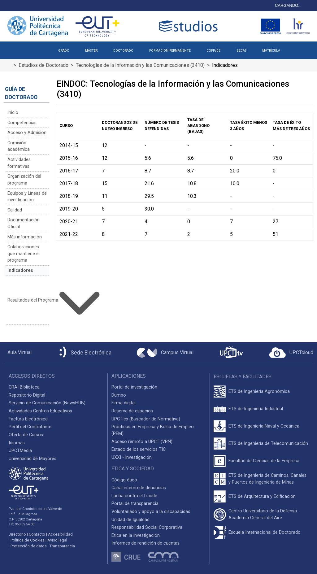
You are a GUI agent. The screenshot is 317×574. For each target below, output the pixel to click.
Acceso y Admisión (26, 132)
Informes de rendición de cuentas (145, 543)
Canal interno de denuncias (138, 487)
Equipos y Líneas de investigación (27, 197)
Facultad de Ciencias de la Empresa (263, 460)
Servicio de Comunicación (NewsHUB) (47, 403)
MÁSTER (91, 51)
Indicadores (20, 270)
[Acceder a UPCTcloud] (291, 352)
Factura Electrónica (28, 419)
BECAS (241, 51)
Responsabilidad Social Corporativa (146, 527)
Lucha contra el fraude (134, 495)
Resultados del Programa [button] (28, 300)
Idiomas (17, 443)
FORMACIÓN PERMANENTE (170, 51)
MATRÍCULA (271, 51)
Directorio (17, 534)
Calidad (14, 210)
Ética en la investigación (135, 535)
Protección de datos (29, 546)
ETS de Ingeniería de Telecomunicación (268, 443)
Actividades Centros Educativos (40, 411)
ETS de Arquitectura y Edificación (262, 496)
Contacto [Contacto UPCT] (37, 534)
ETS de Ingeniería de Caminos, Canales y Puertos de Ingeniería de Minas (267, 479)
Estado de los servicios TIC (138, 449)
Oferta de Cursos (26, 434)
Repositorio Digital (27, 395)
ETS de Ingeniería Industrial (255, 408)
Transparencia (62, 546)
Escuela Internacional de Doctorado (264, 532)
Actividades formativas (19, 163)
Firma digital (123, 403)
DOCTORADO (123, 51)
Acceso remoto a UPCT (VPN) (141, 441)
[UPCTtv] (231, 352)
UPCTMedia (20, 450)
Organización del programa (24, 180)
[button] (296, 48)
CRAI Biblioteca (24, 387)
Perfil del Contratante (30, 426)
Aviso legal (57, 540)
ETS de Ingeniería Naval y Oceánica (263, 426)
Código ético (124, 480)
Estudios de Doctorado (43, 65)
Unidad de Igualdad (130, 519)
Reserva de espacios (132, 411)
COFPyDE (213, 51)
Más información (24, 237)
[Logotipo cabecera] (189, 26)
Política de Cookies (28, 540)
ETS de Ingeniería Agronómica (259, 391)
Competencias (22, 122)
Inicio (12, 112)
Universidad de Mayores (32, 458)
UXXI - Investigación (131, 457)
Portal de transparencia (134, 503)
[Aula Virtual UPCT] (18, 352)
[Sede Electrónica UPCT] (84, 352)
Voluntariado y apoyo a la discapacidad (150, 511)
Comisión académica (18, 146)
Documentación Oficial (23, 223)
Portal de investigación (134, 387)
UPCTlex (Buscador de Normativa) (145, 419)
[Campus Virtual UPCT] (165, 353)
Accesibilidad (60, 534)
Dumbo (118, 395)
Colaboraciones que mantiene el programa (23, 253)
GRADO (63, 51)
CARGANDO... (288, 5)
